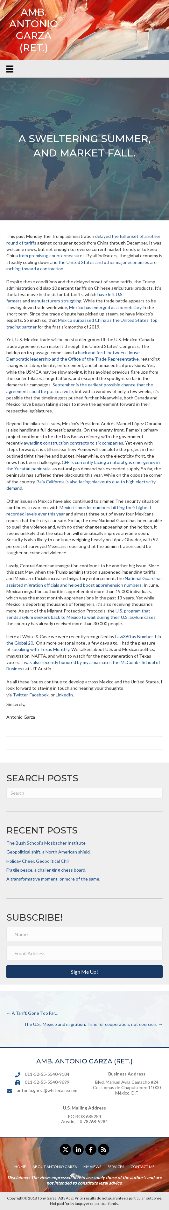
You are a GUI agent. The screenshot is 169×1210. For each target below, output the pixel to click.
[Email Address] (84, 953)
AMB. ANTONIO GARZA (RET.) (33, 30)
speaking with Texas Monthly (40, 649)
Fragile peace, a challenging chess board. (46, 870)
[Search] (84, 793)
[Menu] (10, 69)
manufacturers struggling (56, 300)
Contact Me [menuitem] (142, 1166)
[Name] (84, 934)
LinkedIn (64, 694)
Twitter (20, 694)
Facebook (39, 694)
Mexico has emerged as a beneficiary (105, 307)
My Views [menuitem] (92, 1166)
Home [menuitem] (20, 1166)
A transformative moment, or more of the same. (53, 879)
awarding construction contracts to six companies (73, 443)
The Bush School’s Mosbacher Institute (46, 843)
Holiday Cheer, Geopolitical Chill (37, 861)
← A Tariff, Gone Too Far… (32, 1013)
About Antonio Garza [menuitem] (54, 1166)
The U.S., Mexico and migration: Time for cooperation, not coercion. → (93, 1024)
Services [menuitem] (116, 1166)
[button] (84, 971)
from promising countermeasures (52, 255)
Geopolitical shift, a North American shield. (48, 851)
